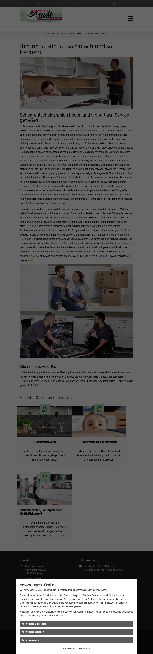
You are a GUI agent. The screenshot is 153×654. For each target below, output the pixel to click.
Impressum (68, 648)
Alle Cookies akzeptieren (34, 624)
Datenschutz (83, 648)
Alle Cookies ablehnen (33, 632)
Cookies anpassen (31, 640)
